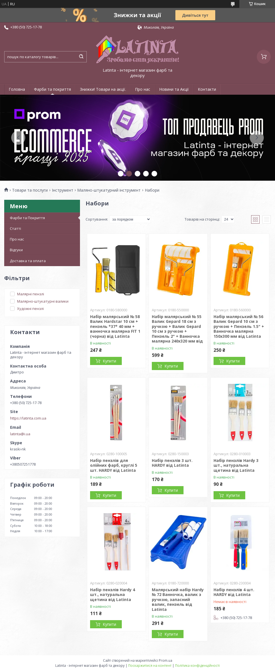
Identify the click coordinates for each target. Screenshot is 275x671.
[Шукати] (81, 56)
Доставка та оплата (28, 260)
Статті (15, 228)
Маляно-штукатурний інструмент (109, 190)
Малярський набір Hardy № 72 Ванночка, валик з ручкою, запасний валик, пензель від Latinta (178, 599)
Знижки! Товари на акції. (103, 89)
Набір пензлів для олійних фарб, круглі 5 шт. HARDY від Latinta (113, 465)
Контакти (207, 89)
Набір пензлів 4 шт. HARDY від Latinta (234, 592)
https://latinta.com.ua (28, 418)
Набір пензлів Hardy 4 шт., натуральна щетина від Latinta (112, 594)
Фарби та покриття (52, 89)
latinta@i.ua (20, 434)
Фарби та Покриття (27, 217)
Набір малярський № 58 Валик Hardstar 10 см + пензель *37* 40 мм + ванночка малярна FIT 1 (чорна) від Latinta (115, 326)
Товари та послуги (30, 190)
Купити (109, 361)
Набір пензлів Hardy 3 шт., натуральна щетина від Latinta (236, 465)
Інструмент (62, 190)
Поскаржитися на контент (149, 665)
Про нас (142, 89)
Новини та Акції (174, 89)
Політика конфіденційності (197, 665)
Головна (17, 89)
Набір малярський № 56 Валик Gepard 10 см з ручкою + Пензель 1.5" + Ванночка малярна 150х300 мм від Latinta (239, 326)
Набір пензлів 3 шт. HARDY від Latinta (172, 463)
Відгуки (16, 249)
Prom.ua (165, 660)
